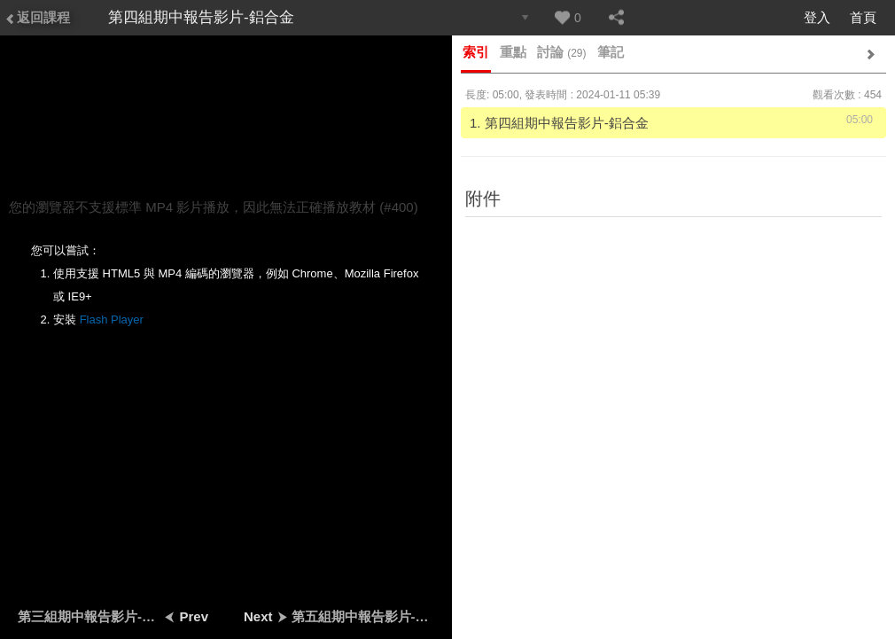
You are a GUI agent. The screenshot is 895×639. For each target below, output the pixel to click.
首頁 (863, 17)
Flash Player (112, 319)
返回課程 (37, 17)
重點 (513, 51)
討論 (562, 51)
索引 (476, 51)
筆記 (610, 51)
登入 (817, 17)
